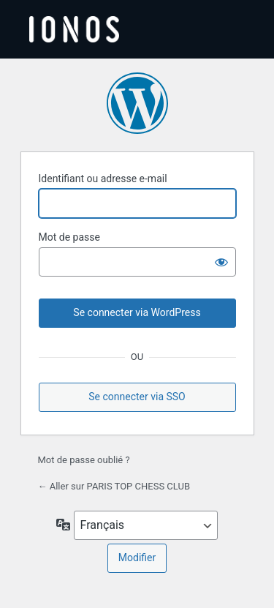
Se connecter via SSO (137, 396)
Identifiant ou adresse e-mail (103, 178)
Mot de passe (69, 237)
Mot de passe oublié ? (84, 459)
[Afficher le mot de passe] (221, 262)
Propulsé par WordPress (137, 103)
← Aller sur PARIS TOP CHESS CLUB (114, 486)
